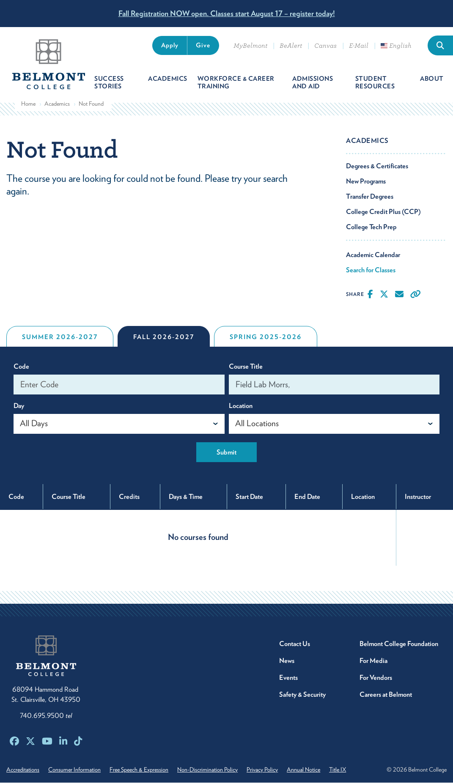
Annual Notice (305, 770)
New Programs (366, 182)
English (396, 45)
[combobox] (119, 424)
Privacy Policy (264, 770)
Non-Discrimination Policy (208, 770)
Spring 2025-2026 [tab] (266, 337)
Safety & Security (302, 695)
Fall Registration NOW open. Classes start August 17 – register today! (226, 13)
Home (28, 104)
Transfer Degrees (369, 197)
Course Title (246, 367)
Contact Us (294, 644)
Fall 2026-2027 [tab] (163, 337)
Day (19, 406)
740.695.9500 (46, 716)
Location (241, 406)
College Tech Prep (371, 227)
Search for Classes (370, 270)
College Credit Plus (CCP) (383, 212)
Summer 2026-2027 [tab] (60, 337)
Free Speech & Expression (139, 770)
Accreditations (22, 770)
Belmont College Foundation (399, 644)
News (286, 661)
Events (288, 678)
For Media (373, 661)
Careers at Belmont (386, 695)
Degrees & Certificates (377, 166)
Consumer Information (75, 770)
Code (21, 367)
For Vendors (376, 678)
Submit (226, 453)
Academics (57, 104)
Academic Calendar (373, 255)
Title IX (340, 770)
